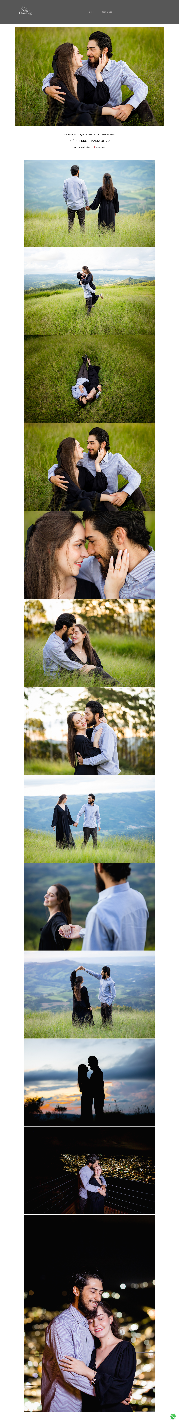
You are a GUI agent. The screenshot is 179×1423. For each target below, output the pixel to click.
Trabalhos (107, 12)
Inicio (91, 12)
